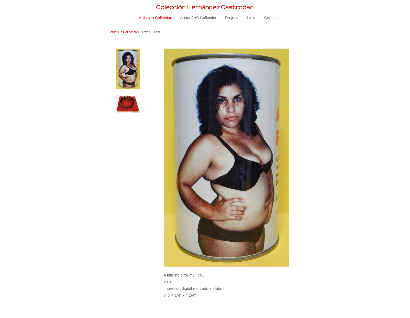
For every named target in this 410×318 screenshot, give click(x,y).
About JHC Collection (199, 17)
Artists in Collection (155, 17)
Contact (271, 17)
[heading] (205, 7)
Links (251, 17)
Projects (232, 17)
